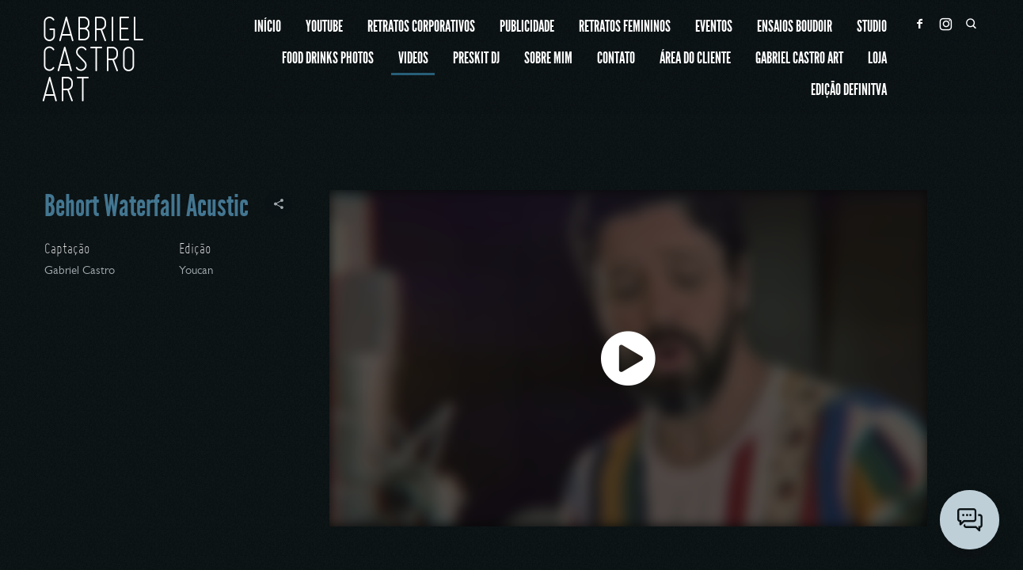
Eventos (713, 27)
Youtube (324, 27)
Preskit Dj (476, 59)
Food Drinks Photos (328, 59)
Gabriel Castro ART (799, 59)
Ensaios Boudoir (794, 27)
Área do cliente (695, 59)
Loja (877, 59)
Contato (616, 59)
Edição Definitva (849, 90)
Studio (872, 27)
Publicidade (527, 27)
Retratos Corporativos (421, 27)
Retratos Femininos (625, 27)
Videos (413, 59)
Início (267, 27)
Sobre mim (548, 59)
